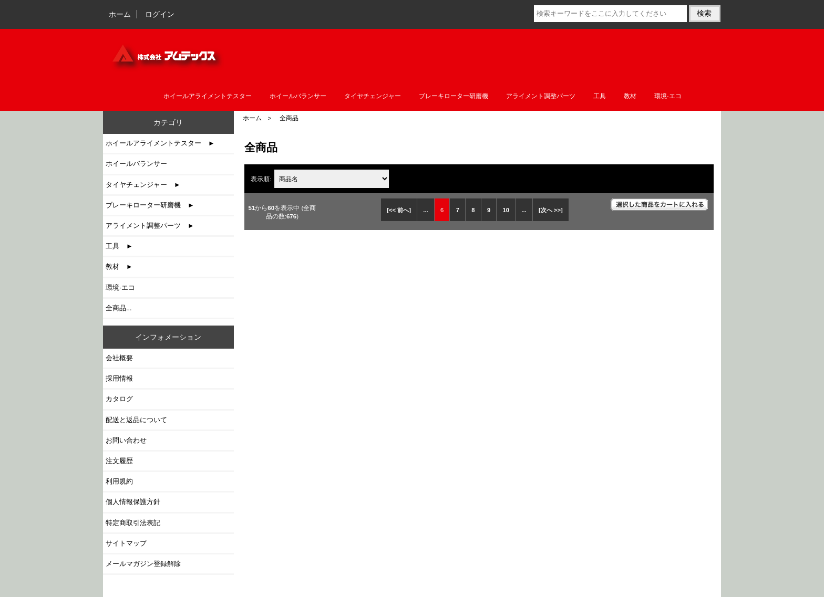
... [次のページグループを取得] (523, 210)
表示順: (262, 178)
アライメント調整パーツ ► (150, 225)
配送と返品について (136, 420)
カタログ (119, 399)
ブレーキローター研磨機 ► (150, 205)
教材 (630, 96)
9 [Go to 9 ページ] (488, 210)
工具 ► (119, 246)
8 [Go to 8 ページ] (473, 210)
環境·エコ (667, 96)
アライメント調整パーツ (540, 96)
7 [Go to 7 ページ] (457, 210)
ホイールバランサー (298, 96)
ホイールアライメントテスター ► (160, 143)
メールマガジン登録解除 (143, 564)
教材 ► (119, 266)
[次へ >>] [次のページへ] (551, 210)
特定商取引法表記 (133, 523)
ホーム (120, 14)
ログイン (159, 14)
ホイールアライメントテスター (207, 96)
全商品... (119, 308)
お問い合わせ (126, 440)
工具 (599, 96)
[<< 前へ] (399, 210)
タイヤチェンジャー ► (143, 184)
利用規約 (119, 481)
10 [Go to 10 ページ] (505, 210)
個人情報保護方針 (133, 502)
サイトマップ (126, 543)
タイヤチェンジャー (372, 96)
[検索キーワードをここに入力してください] (610, 13)
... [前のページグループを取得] (425, 210)
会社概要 (119, 358)
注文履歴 (119, 461)
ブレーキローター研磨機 (453, 96)
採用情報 (119, 378)
